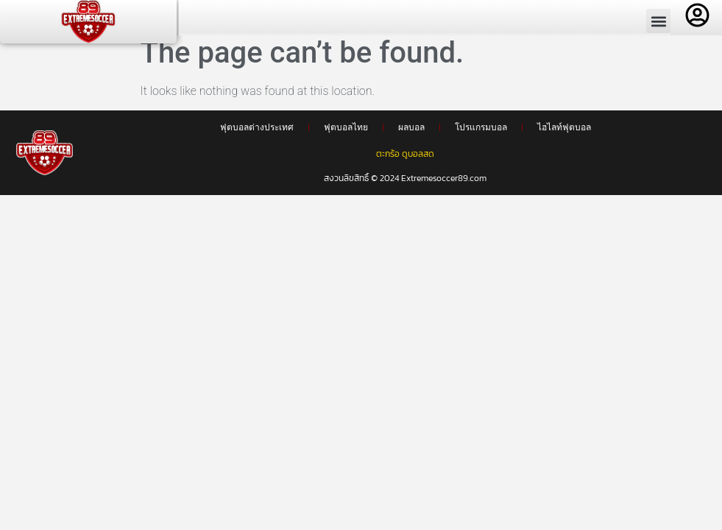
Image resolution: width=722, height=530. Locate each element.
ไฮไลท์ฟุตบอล (564, 134)
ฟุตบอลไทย (346, 134)
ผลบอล (411, 134)
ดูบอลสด (418, 160)
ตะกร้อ (388, 160)
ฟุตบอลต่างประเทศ (257, 134)
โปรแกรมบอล (481, 134)
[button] (658, 21)
